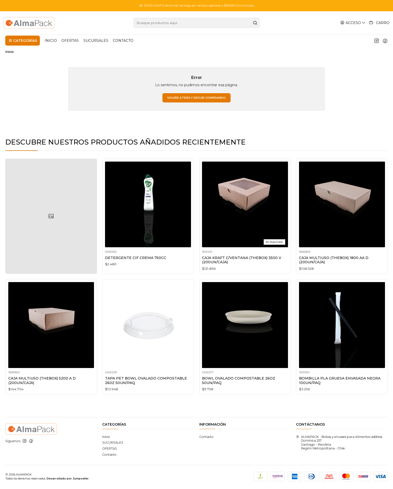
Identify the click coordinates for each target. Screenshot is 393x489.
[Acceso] (353, 22)
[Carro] (379, 22)
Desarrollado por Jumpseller (68, 479)
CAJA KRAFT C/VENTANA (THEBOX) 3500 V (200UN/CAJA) (243, 275)
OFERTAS (109, 450)
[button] (22, 41)
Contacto (109, 455)
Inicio (106, 438)
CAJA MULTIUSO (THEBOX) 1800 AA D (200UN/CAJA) (335, 282)
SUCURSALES (112, 444)
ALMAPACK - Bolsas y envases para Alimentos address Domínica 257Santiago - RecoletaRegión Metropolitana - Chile (339, 443)
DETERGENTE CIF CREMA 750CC (136, 267)
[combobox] (196, 23)
